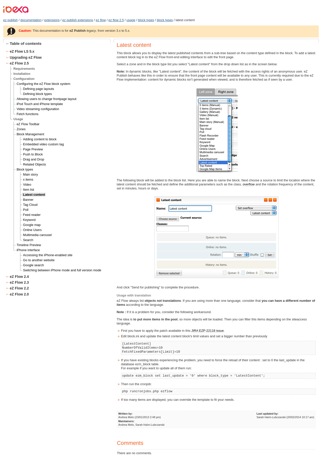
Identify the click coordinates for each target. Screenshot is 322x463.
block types (146, 20)
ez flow (101, 20)
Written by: (125, 413)
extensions (52, 20)
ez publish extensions (77, 20)
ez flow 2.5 (116, 20)
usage (131, 20)
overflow (249, 184)
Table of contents (26, 43)
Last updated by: (267, 413)
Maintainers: (126, 421)
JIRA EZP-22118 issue (207, 331)
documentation (31, 20)
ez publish (10, 20)
